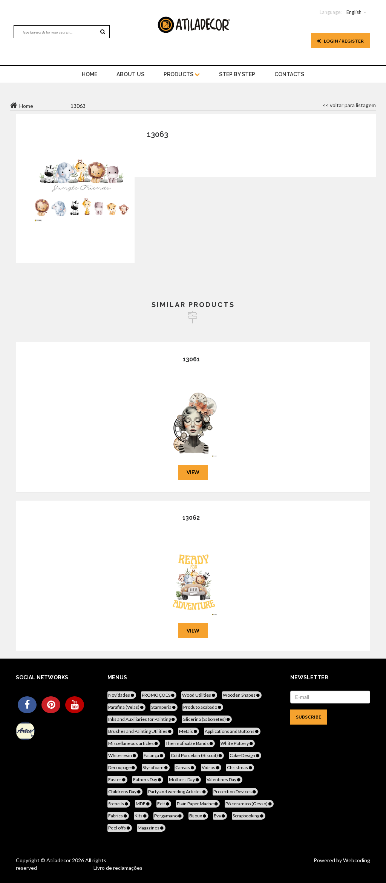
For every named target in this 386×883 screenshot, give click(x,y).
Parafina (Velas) (126, 707)
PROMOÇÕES (159, 695)
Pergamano (168, 816)
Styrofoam (155, 767)
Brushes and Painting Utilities (140, 731)
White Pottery (237, 743)
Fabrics (118, 816)
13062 (191, 517)
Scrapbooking (249, 816)
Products (182, 74)
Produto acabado (202, 707)
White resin (122, 755)
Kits (141, 816)
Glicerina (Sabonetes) (206, 719)
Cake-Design (245, 755)
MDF (143, 803)
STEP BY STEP (237, 74)
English (353, 12)
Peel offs (119, 828)
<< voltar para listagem (349, 105)
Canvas (185, 767)
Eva (220, 816)
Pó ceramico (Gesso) (249, 803)
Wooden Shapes (242, 695)
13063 (157, 134)
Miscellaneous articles (133, 743)
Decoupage (122, 767)
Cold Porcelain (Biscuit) (197, 755)
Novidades (121, 695)
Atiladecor (59, 860)
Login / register (340, 41)
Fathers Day (147, 779)
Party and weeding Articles (177, 791)
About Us (130, 74)
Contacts (289, 74)
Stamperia (164, 707)
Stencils (118, 803)
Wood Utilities (199, 695)
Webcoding (356, 860)
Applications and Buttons (232, 731)
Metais (188, 731)
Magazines (151, 828)
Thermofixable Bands (189, 743)
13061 (191, 359)
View (193, 472)
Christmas (240, 767)
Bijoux (198, 816)
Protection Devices (235, 791)
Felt (163, 803)
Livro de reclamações (117, 868)
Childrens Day (125, 791)
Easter (117, 779)
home (89, 74)
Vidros (211, 767)
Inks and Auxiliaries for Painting (142, 719)
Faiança (154, 755)
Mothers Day (184, 779)
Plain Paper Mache (198, 803)
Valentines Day (224, 779)
